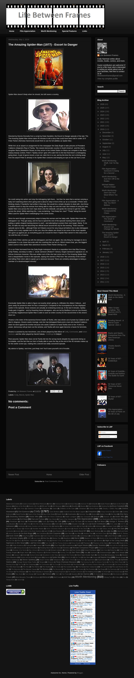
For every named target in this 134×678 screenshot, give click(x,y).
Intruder (18, 531)
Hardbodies (21, 526)
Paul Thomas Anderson (62, 543)
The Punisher (90, 569)
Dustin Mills (119, 517)
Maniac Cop (56, 538)
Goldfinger (50, 334)
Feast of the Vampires (66, 519)
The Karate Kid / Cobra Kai (87, 567)
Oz (30, 543)
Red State (57, 548)
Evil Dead (23, 519)
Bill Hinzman (57, 506)
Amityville (94, 504)
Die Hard (114, 514)
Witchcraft (46, 577)
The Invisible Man (69, 567)
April (104, 242)
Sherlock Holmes (35, 555)
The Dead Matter (66, 564)
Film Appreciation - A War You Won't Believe (110, 203)
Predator (39, 545)
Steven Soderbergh (12, 559)
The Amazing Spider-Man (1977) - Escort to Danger (110, 235)
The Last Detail (105, 567)
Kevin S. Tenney (122, 533)
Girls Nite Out (37, 524)
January (105, 252)
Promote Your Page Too (105, 457)
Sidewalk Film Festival (67, 555)
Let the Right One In (98, 536)
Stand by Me (69, 557)
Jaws (105, 531)
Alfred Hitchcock (40, 504)
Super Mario (80, 559)
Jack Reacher (57, 531)
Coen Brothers (55, 511)
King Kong (26, 536)
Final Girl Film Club (120, 519)
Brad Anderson (93, 506)
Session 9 (17, 555)
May (104, 158)
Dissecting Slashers (17, 517)
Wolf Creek (57, 577)
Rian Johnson (33, 550)
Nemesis (99, 540)
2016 (102, 264)
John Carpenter (55, 533)
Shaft (25, 555)
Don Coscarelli (85, 516)
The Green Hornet (120, 564)
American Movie (60, 504)
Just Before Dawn (101, 533)
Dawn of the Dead (34, 514)
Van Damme (85, 574)
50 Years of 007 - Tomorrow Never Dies (115, 386)
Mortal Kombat (73, 540)
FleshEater (13, 521)
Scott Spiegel (120, 552)
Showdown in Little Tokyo (50, 555)
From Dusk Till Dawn (74, 521)
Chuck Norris (94, 508)
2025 (102, 108)
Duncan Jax (108, 516)
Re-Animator (33, 548)
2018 (102, 257)
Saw (85, 552)
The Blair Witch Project (116, 562)
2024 (102, 111)
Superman (90, 559)
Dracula (96, 517)
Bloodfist (75, 506)
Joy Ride (78, 533)
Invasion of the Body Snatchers (32, 531)
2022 (102, 119)
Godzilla (65, 524)
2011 (102, 282)
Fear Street (52, 519)
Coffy (66, 332)
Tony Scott (18, 574)
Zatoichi (19, 579)
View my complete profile (107, 79)
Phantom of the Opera (100, 543)
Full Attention (89, 521)
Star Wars (86, 557)
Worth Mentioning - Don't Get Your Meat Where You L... (110, 193)
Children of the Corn (67, 508)
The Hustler (57, 567)
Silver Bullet (101, 555)
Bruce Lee (9, 508)
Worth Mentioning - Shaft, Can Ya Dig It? (110, 163)
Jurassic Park (88, 533)
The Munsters (57, 569)
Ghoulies (21, 524)
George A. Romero (116, 521)
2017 (102, 260)
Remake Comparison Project (83, 548)
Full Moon (101, 521)
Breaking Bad (105, 506)
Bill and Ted (46, 506)
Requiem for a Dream (105, 548)
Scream (8, 555)
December (106, 132)
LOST (29, 538)
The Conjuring (30, 564)
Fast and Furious (37, 519)
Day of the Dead (48, 514)
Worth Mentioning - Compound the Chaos (109, 211)
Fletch (23, 521)
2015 (102, 268)
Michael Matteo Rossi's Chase (109, 186)
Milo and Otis (10, 540)
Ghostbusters (10, 524)
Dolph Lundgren (70, 516)
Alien (50, 504)
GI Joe (28, 524)
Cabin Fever (20, 508)
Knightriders (37, 536)
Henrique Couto (111, 526)
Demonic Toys (84, 514)
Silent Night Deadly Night (85, 555)
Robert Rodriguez (90, 550)
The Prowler (79, 569)
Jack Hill (47, 531)
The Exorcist (77, 564)
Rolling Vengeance (37, 552)
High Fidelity (124, 526)
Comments (104, 437)
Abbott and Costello (12, 504)
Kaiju (111, 533)
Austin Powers (105, 504)
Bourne (83, 506)
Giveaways (47, 524)
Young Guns (10, 579)
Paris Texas (48, 543)
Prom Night (58, 545)
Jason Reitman (95, 531)
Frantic (44, 521)
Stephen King (105, 557)
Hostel (69, 528)
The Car (20, 564)
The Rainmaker (112, 569)
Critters (117, 511)
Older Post (84, 474)
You (124, 577)
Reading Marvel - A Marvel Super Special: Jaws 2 (116, 322)
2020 (102, 126)
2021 (102, 122)
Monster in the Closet (59, 540)
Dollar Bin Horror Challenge (52, 516)
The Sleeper (10, 571)
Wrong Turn (108, 577)
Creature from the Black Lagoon (74, 511)
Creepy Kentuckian (106, 511)
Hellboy (90, 526)
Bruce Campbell (118, 506)
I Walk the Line (95, 528)
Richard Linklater (56, 550)
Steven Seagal (120, 557)
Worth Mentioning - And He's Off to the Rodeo (110, 179)
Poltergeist (29, 545)
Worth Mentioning (49, 31)
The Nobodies (68, 569)
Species (47, 557)
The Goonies (108, 564)
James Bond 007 (80, 531)
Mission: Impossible (30, 540)
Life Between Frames (109, 55)
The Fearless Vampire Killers (93, 564)
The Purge (101, 569)
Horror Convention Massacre (55, 528)
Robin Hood (104, 550)
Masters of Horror (91, 538)
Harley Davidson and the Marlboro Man (40, 526)
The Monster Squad (30, 569)
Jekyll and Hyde (122, 531)
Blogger (80, 673)
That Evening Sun (86, 562)
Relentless (66, 548)
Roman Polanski (51, 552)
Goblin (57, 524)
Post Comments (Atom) (54, 481)
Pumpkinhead (69, 545)
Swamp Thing (114, 559)
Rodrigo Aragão (11, 552)
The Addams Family (100, 562)
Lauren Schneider (71, 536)
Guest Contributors (99, 524)
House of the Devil (80, 528)
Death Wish (61, 514)
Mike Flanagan (121, 538)
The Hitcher (36, 567)
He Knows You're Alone (69, 526)
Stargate (95, 557)
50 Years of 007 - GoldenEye (115, 360)
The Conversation (44, 564)
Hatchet (56, 526)
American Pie (85, 504)
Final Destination (104, 519)
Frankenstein (33, 521)
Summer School (69, 559)
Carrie (55, 508)
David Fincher (20, 514)
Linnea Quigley (17, 538)
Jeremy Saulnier (13, 533)
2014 (102, 271)
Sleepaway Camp (113, 555)
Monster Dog (45, 540)
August (105, 147)
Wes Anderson (117, 574)
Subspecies (57, 559)
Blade (67, 506)
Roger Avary (24, 552)
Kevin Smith (14, 536)
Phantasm (86, 543)
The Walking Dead (91, 571)
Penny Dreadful (76, 543)
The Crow (55, 564)
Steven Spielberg (29, 560)
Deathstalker (72, 514)
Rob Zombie (76, 550)
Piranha (113, 543)
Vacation (74, 574)
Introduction (9, 531)
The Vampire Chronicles (75, 571)
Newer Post (13, 474)
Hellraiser (99, 526)
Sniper (39, 557)
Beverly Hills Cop (34, 506)
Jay (111, 531)
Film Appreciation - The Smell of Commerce (109, 219)
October (105, 140)
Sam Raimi (76, 552)
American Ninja (73, 504)
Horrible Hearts (38, 528)
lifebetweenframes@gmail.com (109, 76)
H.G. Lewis (114, 524)
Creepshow (92, 512)
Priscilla (48, 545)
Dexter (94, 514)
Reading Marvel (45, 548)
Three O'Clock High (116, 571)
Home (11, 31)
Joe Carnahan (41, 533)
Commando (73, 332)
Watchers (107, 574)
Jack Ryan (68, 531)
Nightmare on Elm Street (15, 543)
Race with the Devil (115, 545)
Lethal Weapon (113, 536)
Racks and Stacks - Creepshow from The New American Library (116, 336)
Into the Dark (119, 529)
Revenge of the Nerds (19, 550)
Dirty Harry (124, 514)
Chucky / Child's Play (110, 508)
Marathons (67, 538)
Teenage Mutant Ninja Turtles (26, 562)
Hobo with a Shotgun (15, 528)
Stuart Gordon (44, 559)
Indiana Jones (106, 528)
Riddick (67, 550)
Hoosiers (27, 528)
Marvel (21, 395)
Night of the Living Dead (114, 540)
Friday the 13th (55, 521)
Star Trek (78, 557)
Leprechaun (84, 536)
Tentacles (51, 562)
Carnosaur (45, 508)
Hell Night (82, 526)
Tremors (48, 574)
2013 (102, 275)
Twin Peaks (65, 574)
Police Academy (17, 545)
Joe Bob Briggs (26, 533)
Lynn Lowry (37, 538)
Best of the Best (20, 506)
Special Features (69, 31)
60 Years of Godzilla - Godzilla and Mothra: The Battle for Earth (117, 373)
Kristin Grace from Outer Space (52, 536)
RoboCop (113, 550)
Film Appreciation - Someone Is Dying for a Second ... (110, 171)
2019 (102, 129)
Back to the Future (119, 504)
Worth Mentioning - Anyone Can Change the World (110, 227)
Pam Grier (37, 543)
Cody (16, 395)
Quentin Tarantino (99, 545)
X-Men (117, 577)
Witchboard (36, 577)
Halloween (10, 526)
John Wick (68, 533)
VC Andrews (97, 574)
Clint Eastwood (24, 512)
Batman (8, 506)
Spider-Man (29, 395)
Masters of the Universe (107, 538)
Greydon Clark (77, 524)
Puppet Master (82, 545)
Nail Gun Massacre (87, 540)
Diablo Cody (104, 514)
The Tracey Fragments (59, 571)
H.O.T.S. (123, 524)
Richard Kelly (44, 550)
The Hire (26, 567)
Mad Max (46, 538)
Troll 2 (57, 574)
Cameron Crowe (33, 508)
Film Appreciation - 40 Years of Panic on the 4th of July (116, 411)
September (107, 143)
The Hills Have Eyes (13, 567)
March (105, 245)
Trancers (39, 574)
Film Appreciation (27, 31)
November (106, 136)
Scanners (93, 552)
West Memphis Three (23, 577)
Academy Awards (27, 504)
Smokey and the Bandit (27, 557)
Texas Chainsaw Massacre (66, 562)
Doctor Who (33, 517)
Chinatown (82, 508)
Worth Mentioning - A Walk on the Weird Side (116, 297)
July (104, 150)
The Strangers (21, 571)
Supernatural (102, 559)
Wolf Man (67, 577)
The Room (122, 569)
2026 (102, 104)
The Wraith (104, 571)
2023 (102, 115)
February (106, 249)
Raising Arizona (21, 548)
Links (84, 31)
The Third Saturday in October (39, 571)
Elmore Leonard (11, 519)
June (104, 154)
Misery (19, 540)
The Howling (46, 567)
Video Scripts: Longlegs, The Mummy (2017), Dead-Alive (114, 311)
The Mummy (44, 569)
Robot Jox (122, 550)
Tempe (41, 562)
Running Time (64, 552)
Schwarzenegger (105, 552)
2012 (102, 278)
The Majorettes (16, 569)
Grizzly (87, 524)
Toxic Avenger (29, 574)
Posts (102, 432)
